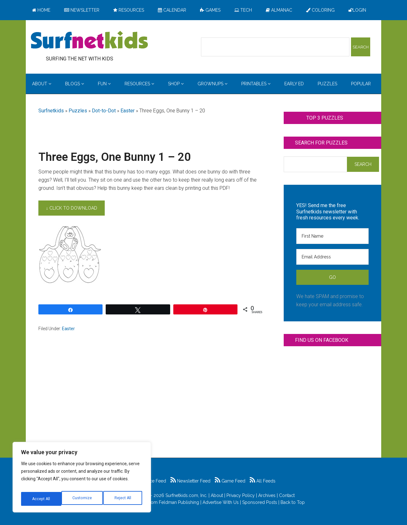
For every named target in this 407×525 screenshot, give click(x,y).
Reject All (82, 498)
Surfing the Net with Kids (89, 40)
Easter (127, 111)
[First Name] (332, 236)
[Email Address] (332, 257)
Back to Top (293, 502)
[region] (82, 479)
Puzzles (78, 111)
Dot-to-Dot (104, 111)
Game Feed (230, 480)
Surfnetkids (51, 111)
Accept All (123, 498)
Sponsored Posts (259, 502)
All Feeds (263, 480)
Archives (267, 495)
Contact (287, 495)
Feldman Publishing (179, 502)
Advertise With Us (221, 502)
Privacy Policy (240, 495)
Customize (41, 498)
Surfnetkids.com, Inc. (186, 495)
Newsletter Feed (190, 480)
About (217, 495)
